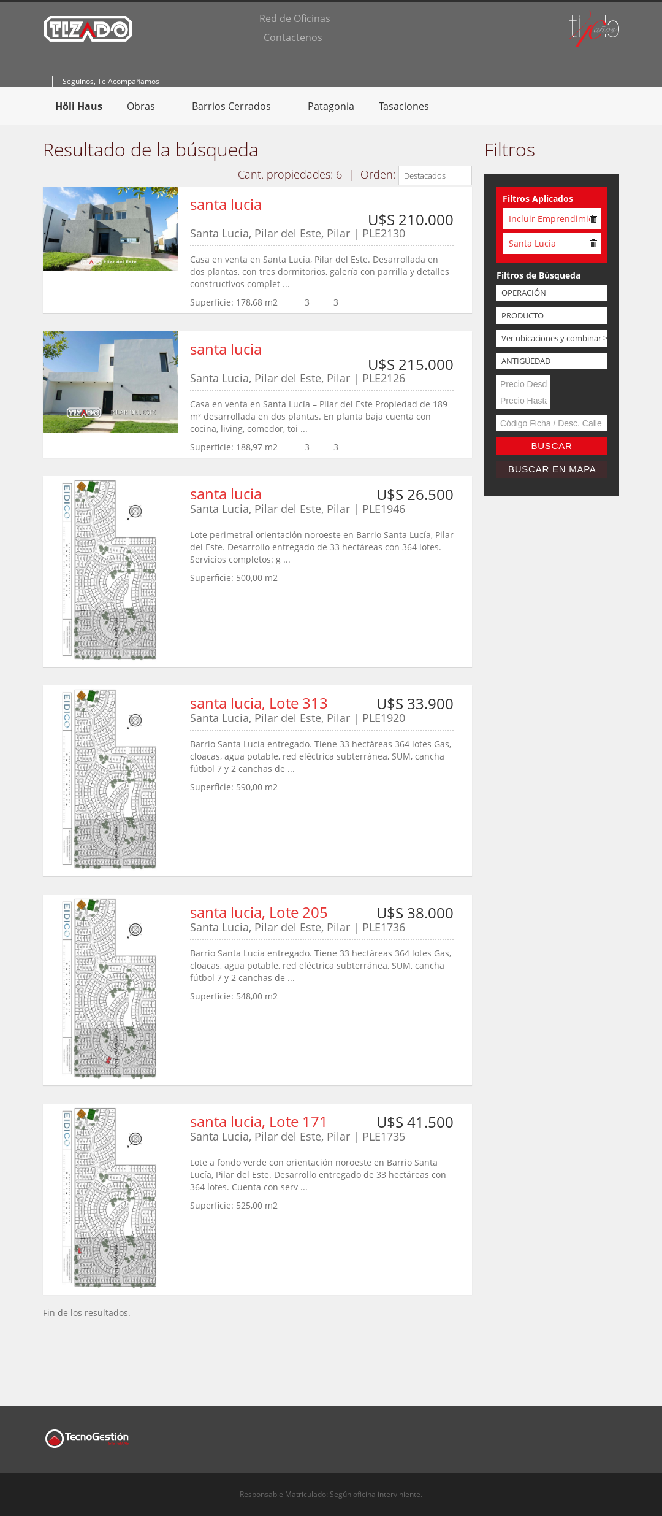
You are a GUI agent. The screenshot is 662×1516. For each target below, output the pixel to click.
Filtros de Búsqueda (538, 275)
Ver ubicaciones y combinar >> (554, 338)
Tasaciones (404, 106)
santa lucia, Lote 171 (259, 1121)
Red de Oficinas (294, 18)
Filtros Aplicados (538, 198)
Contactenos (293, 37)
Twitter (611, 1428)
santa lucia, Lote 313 (259, 703)
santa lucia (226, 204)
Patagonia (331, 106)
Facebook (586, 1428)
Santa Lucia (532, 243)
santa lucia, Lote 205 (259, 912)
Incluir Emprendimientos (549, 219)
